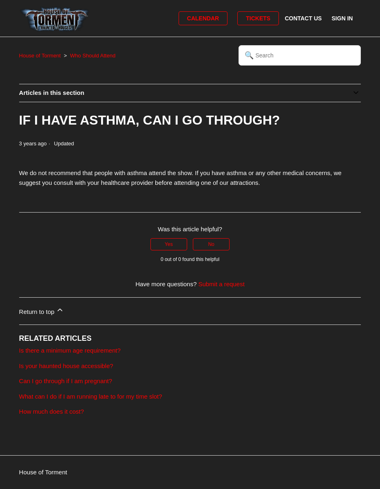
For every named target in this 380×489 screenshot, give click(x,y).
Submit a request (221, 284)
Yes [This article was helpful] (169, 244)
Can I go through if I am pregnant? (65, 380)
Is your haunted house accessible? (66, 365)
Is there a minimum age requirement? (70, 350)
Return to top (41, 310)
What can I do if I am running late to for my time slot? (90, 396)
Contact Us (303, 18)
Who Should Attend (92, 56)
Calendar (203, 18)
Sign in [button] (342, 18)
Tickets (258, 18)
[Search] (300, 55)
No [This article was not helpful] (211, 244)
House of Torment (40, 56)
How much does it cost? (51, 411)
